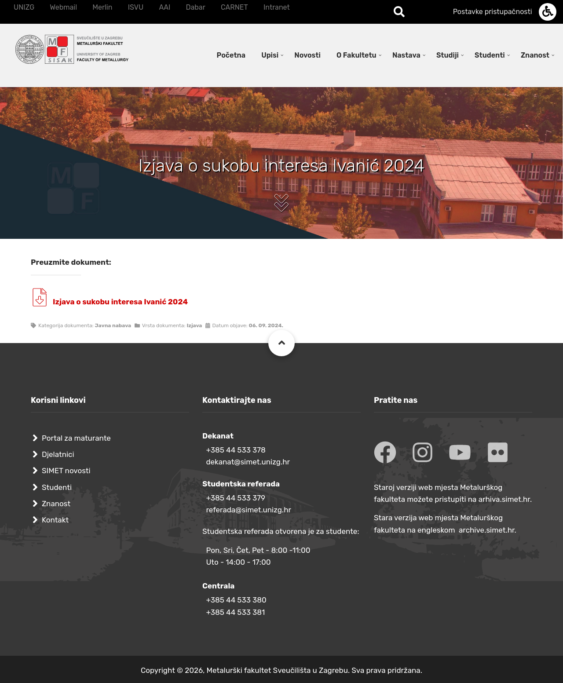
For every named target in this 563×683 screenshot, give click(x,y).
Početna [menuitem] (231, 55)
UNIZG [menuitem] (24, 7)
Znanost (56, 503)
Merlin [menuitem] (102, 7)
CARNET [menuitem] (234, 7)
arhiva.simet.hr (504, 499)
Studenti (57, 487)
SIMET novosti (66, 470)
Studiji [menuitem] (447, 55)
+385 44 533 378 (235, 450)
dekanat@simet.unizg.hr (248, 461)
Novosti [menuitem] (307, 55)
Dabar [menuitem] (195, 7)
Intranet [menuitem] (276, 7)
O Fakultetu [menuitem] (356, 55)
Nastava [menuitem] (406, 55)
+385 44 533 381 (235, 612)
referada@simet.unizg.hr (248, 509)
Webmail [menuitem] (63, 7)
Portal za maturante (76, 438)
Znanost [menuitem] (535, 55)
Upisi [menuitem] (269, 55)
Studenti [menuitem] (490, 55)
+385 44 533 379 (235, 497)
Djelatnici (58, 454)
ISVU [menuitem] (136, 7)
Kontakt (55, 519)
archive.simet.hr (487, 530)
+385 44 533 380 (236, 599)
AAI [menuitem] (164, 7)
